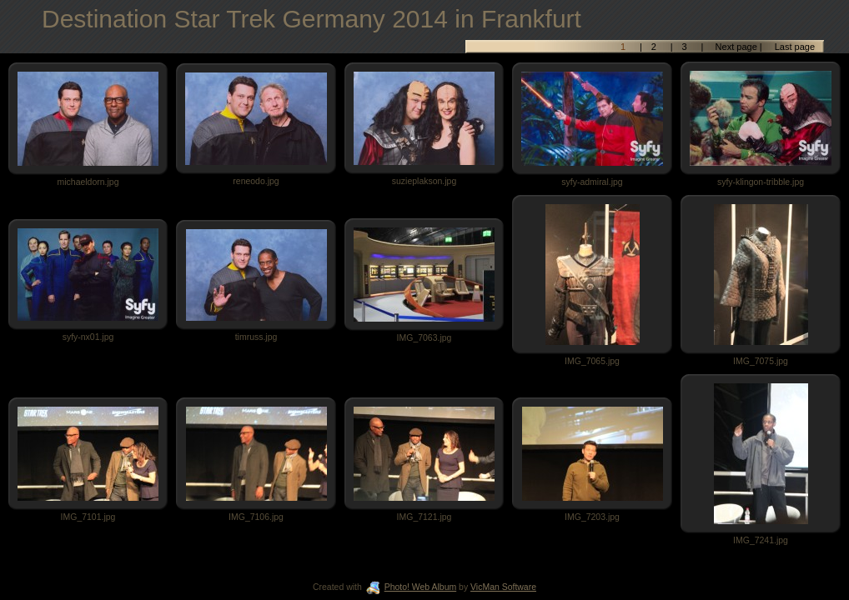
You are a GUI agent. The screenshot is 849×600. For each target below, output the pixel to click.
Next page (736, 47)
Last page (793, 47)
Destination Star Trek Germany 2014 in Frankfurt (311, 18)
